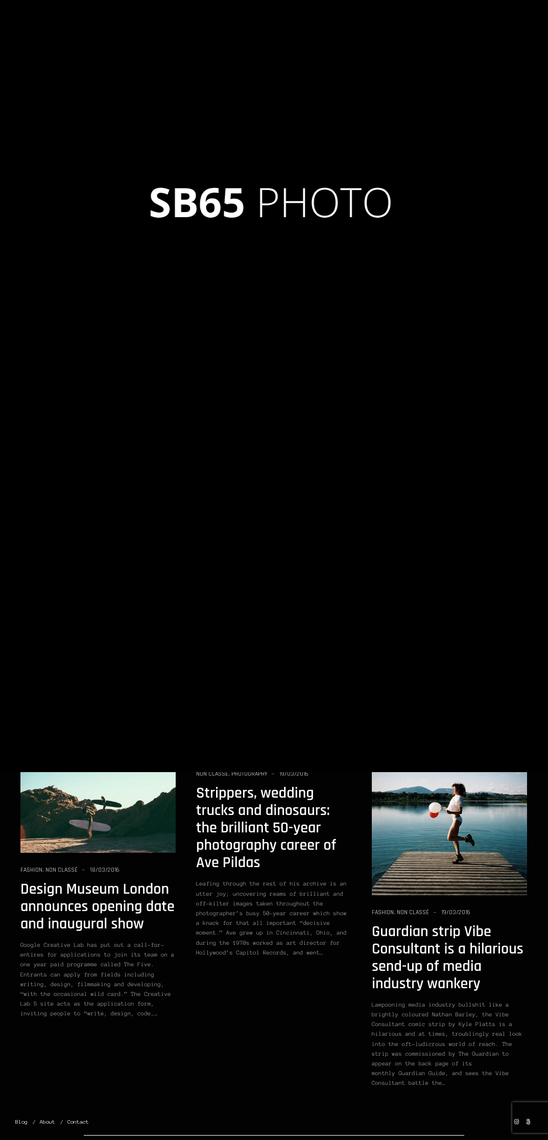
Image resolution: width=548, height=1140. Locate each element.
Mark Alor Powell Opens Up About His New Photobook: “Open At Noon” (269, 520)
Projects (393, 31)
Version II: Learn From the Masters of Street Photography (263, 211)
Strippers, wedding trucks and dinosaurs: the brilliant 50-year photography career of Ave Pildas (266, 828)
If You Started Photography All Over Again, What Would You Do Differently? (445, 583)
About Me (445, 31)
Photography (73, 174)
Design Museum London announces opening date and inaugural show (97, 907)
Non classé (36, 174)
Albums (301, 31)
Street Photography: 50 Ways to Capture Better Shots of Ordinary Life (445, 397)
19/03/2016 (118, 174)
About (47, 1122)
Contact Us (491, 31)
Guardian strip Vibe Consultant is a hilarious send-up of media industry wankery (447, 958)
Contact (78, 1122)
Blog (269, 31)
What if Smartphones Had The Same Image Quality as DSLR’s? (87, 597)
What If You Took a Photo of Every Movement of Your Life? (94, 211)
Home (241, 31)
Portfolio (350, 31)
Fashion (383, 912)
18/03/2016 (105, 870)
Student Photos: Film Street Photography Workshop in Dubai (437, 211)
